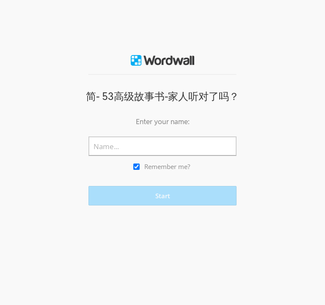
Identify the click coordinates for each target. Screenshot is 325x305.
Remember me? (167, 166)
